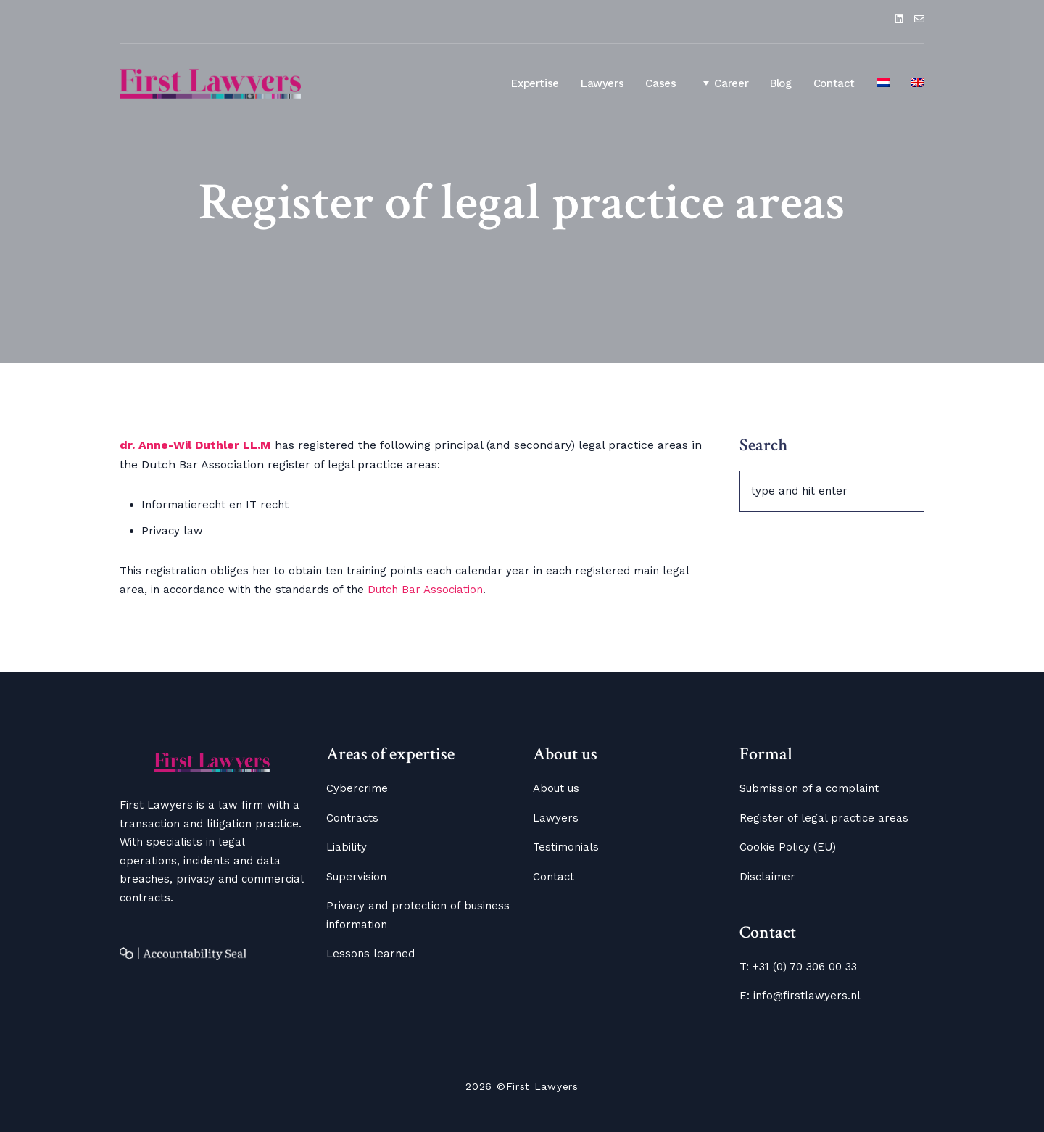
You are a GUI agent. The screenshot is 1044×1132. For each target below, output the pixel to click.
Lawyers (602, 83)
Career (722, 82)
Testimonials (566, 847)
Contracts (352, 818)
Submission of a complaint (809, 788)
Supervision (356, 876)
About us (556, 788)
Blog (781, 83)
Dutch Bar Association (425, 589)
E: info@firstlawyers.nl (800, 995)
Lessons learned (370, 953)
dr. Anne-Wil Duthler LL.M (197, 445)
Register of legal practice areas (824, 818)
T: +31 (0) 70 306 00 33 (798, 966)
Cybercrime (357, 788)
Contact (834, 83)
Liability (346, 847)
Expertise (535, 83)
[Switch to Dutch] (883, 84)
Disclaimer (767, 876)
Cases (660, 83)
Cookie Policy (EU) (788, 847)
